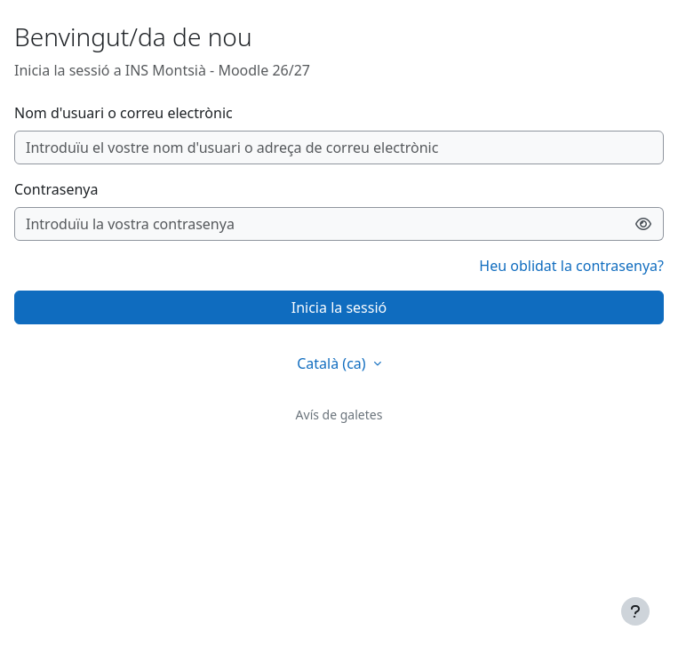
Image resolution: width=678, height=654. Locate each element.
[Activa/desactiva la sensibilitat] (644, 224)
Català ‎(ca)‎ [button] (333, 363)
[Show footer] (635, 611)
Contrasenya (56, 189)
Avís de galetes (339, 414)
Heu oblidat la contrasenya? (571, 265)
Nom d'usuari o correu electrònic (123, 113)
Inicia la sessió (339, 307)
